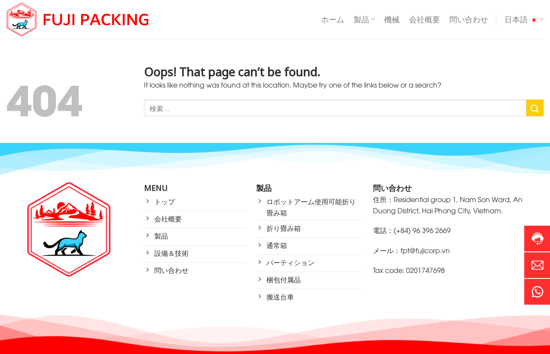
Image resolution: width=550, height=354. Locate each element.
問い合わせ (468, 19)
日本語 (524, 19)
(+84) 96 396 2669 (422, 230)
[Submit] (535, 108)
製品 (364, 19)
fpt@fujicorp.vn (425, 250)
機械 (392, 19)
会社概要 (424, 19)
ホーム (332, 19)
